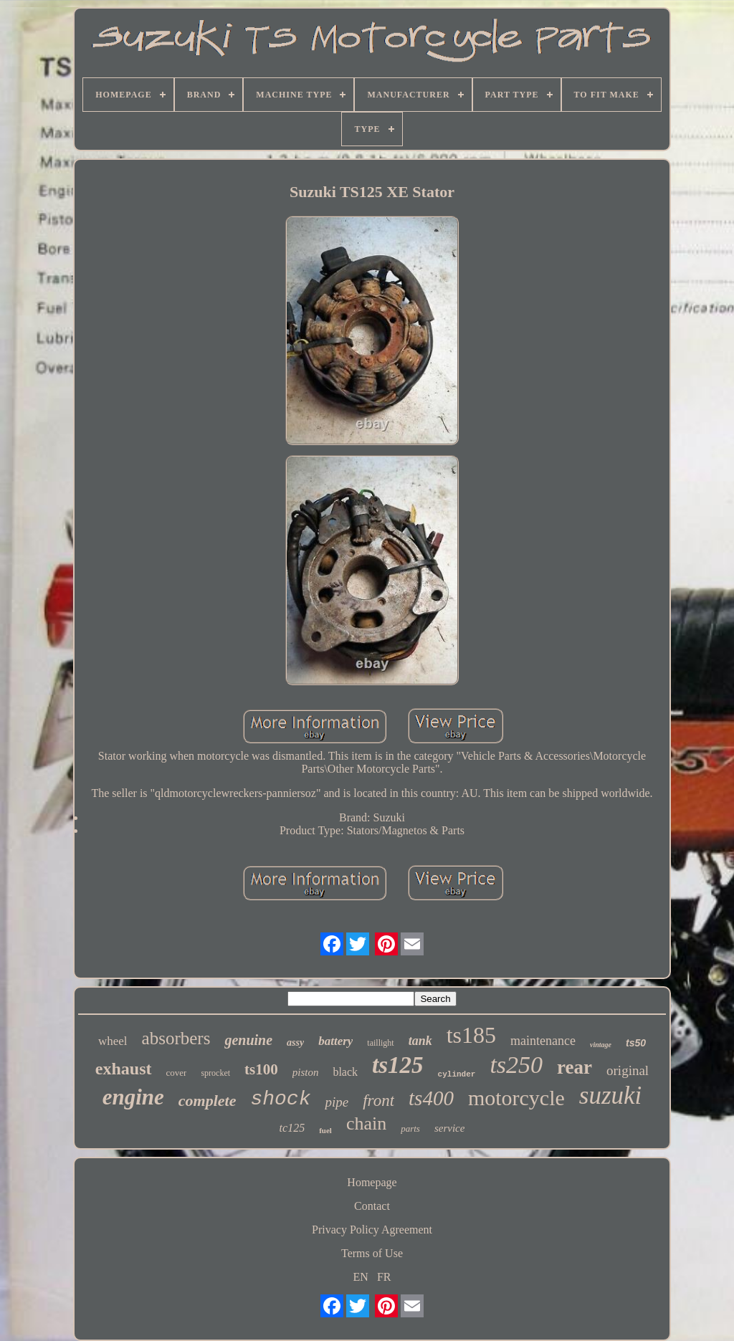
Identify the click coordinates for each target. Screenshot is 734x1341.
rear (574, 1067)
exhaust (123, 1068)
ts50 (636, 1043)
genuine (248, 1040)
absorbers (176, 1038)
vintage (600, 1045)
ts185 (471, 1035)
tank (420, 1041)
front (378, 1100)
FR (384, 1277)
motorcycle (516, 1097)
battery (335, 1041)
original (627, 1070)
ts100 (261, 1069)
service (449, 1128)
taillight (380, 1043)
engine (133, 1096)
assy (295, 1042)
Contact (372, 1206)
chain (366, 1123)
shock (280, 1099)
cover (176, 1072)
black (345, 1072)
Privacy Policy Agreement (372, 1229)
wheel (113, 1041)
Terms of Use (372, 1253)
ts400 (431, 1098)
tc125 (292, 1128)
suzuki (610, 1095)
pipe (336, 1101)
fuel (325, 1130)
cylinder (457, 1074)
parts (410, 1128)
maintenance (543, 1041)
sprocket (215, 1073)
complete (207, 1100)
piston (305, 1072)
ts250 (516, 1064)
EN (360, 1277)
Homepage (371, 1182)
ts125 (398, 1065)
